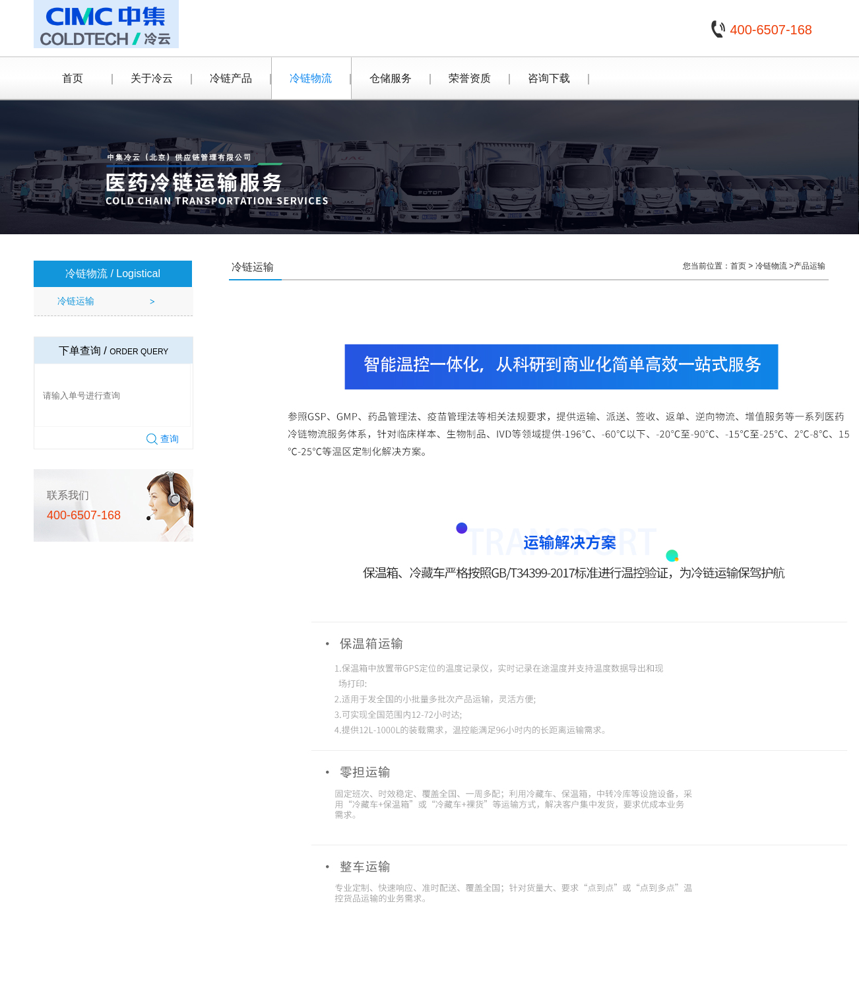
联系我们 (68, 495)
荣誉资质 (470, 78)
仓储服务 (390, 78)
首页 (72, 78)
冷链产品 (231, 78)
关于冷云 (152, 78)
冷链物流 (311, 78)
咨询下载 (549, 78)
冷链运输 (75, 301)
